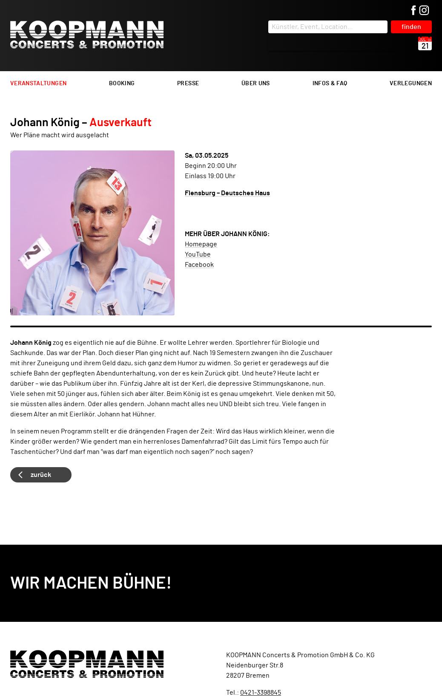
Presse (188, 84)
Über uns (255, 84)
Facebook (199, 264)
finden (411, 26)
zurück (41, 474)
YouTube (198, 254)
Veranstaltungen (38, 84)
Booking (122, 84)
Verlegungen (411, 84)
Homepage (201, 244)
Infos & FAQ (330, 84)
